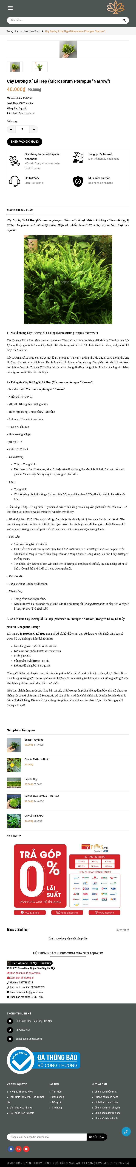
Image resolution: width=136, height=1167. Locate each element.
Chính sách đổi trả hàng (108, 1102)
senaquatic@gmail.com (29, 1027)
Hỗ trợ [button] (54, 1073)
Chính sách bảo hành (106, 1107)
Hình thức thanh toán (106, 1091)
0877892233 (23, 1018)
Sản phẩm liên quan (21, 730)
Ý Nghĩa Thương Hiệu (21, 1080)
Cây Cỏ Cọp (31, 773)
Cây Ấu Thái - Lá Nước (37, 756)
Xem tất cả (123, 919)
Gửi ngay (98, 1126)
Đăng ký (56, 1091)
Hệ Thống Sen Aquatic (22, 1102)
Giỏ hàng (57, 1096)
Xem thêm (14, 824)
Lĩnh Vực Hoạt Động (21, 1096)
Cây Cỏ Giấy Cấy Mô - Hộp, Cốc (42, 790)
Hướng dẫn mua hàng (106, 1086)
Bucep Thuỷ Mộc (34, 739)
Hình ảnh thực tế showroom (25, 962)
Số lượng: (12, 121)
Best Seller (18, 918)
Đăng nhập (58, 1086)
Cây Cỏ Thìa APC (34, 807)
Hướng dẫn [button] (99, 1073)
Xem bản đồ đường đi (20, 966)
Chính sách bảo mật (106, 1080)
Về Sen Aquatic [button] (17, 1073)
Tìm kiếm (57, 1080)
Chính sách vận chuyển (107, 1096)
